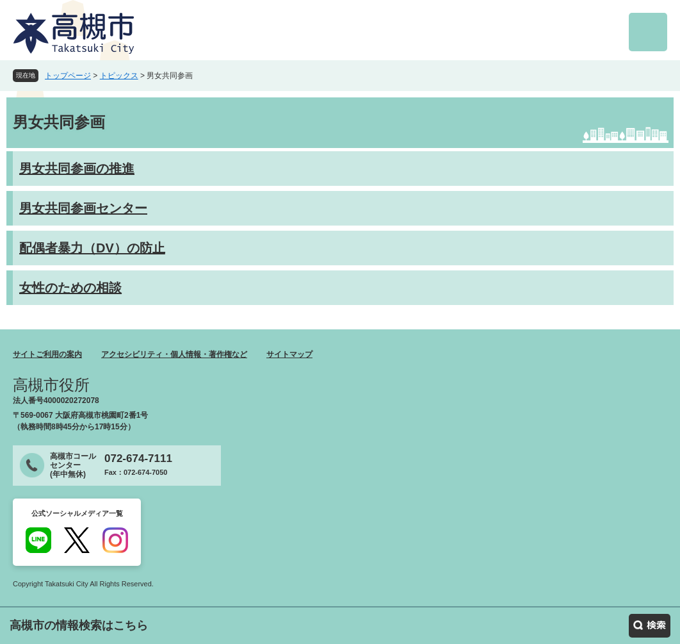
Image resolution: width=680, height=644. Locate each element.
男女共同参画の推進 (76, 168)
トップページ (68, 75)
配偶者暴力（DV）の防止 (92, 248)
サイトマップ (289, 354)
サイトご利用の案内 (47, 354)
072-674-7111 (138, 458)
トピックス (119, 75)
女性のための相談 (70, 288)
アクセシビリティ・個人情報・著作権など (174, 354)
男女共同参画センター (83, 208)
